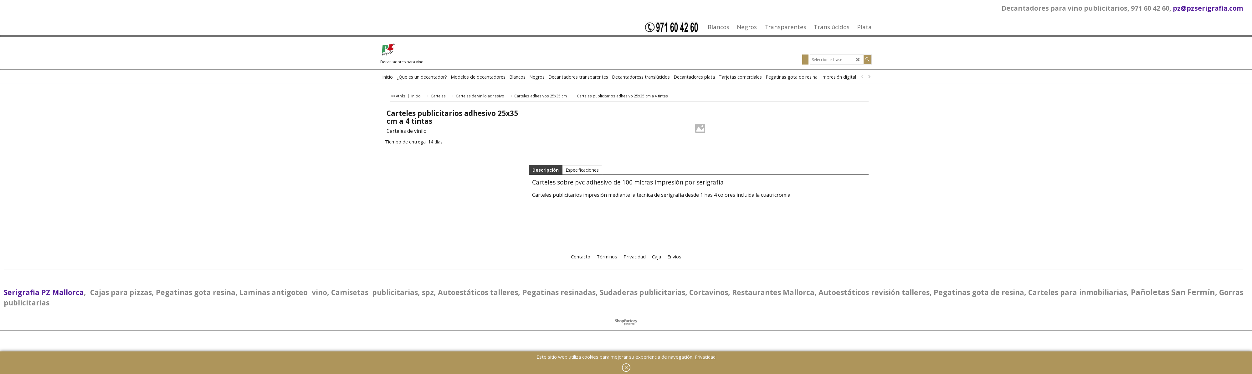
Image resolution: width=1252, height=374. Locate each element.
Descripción (545, 170)
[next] (869, 77)
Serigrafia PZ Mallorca (44, 292)
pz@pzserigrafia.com (1208, 8)
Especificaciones (582, 170)
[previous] (862, 77)
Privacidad (705, 357)
